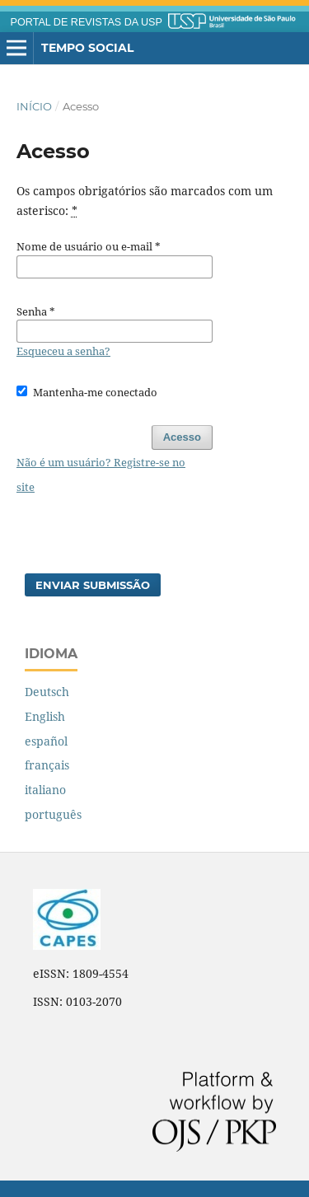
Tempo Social (87, 47)
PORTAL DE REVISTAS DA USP (86, 22)
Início (34, 106)
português (53, 814)
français (47, 765)
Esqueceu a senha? (63, 351)
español (46, 741)
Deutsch (47, 691)
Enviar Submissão (92, 584)
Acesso (182, 437)
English (45, 716)
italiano (45, 789)
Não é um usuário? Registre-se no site (100, 474)
